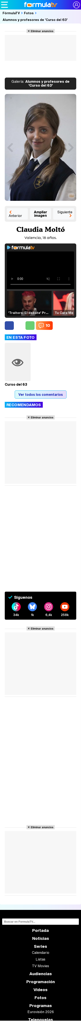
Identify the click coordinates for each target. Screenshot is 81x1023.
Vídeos (40, 989)
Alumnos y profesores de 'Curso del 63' (35, 19)
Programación (40, 981)
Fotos (29, 13)
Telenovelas (40, 1019)
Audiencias (40, 973)
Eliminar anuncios (42, 31)
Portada (40, 930)
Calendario (40, 952)
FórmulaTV (11, 13)
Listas (40, 959)
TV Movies (40, 965)
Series (40, 946)
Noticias (40, 938)
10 (48, 325)
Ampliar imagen (40, 213)
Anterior (15, 215)
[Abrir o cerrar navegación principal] (4, 5)
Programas (40, 1005)
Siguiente (64, 212)
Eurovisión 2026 (40, 1011)
